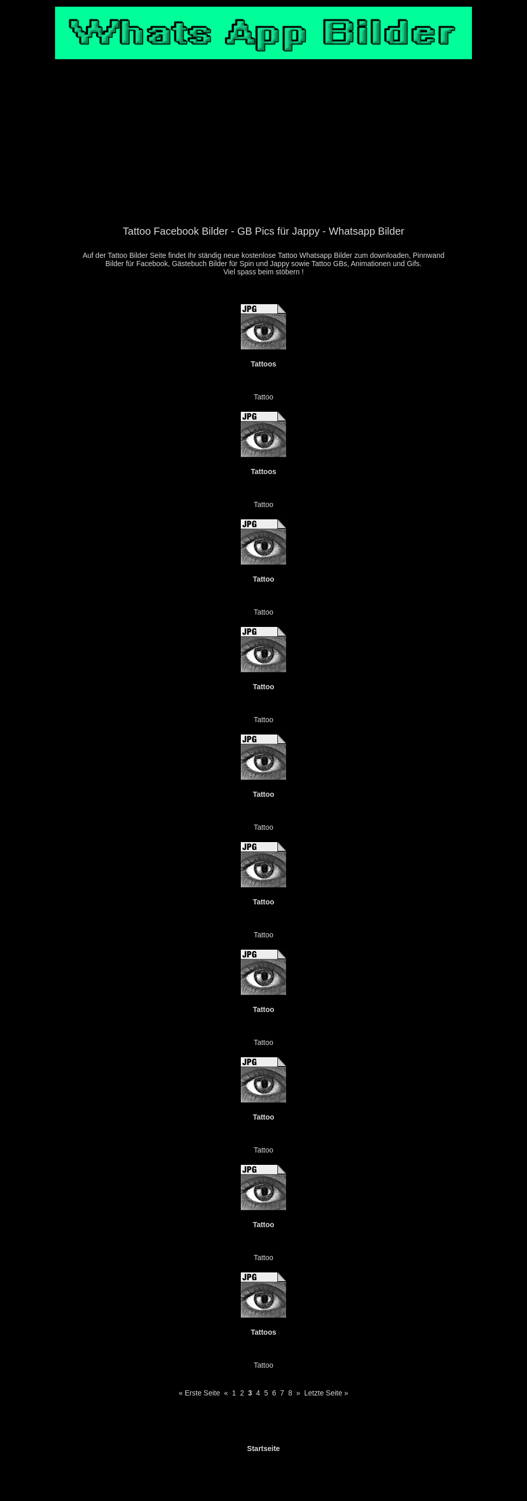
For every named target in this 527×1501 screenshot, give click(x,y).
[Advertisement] (263, 148)
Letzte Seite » (326, 1393)
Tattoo (263, 397)
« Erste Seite (199, 1393)
